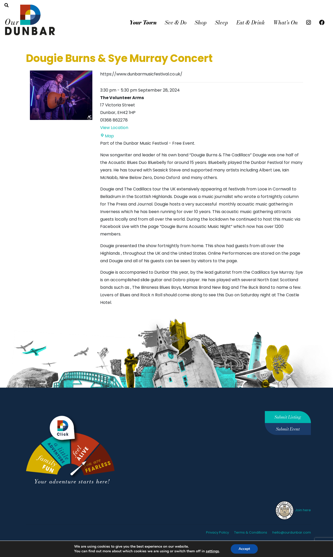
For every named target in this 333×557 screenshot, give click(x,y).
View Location (114, 128)
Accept (247, 549)
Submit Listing (287, 417)
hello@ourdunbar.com (291, 532)
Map (107, 136)
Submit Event (288, 429)
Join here (293, 510)
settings (214, 551)
